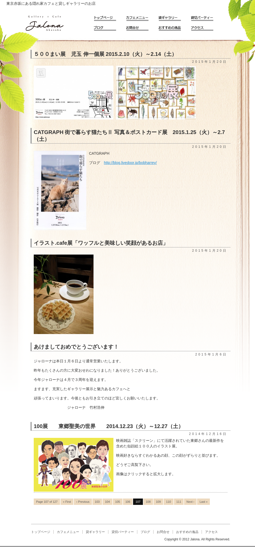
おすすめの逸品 (173, 27)
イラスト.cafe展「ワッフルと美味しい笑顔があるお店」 (101, 243)
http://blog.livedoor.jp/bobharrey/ (130, 163)
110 (168, 501)
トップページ (108, 17)
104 (107, 501)
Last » (203, 501)
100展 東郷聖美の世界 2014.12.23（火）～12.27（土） (109, 426)
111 (178, 501)
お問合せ (141, 27)
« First (67, 501)
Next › (190, 501)
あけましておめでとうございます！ (76, 347)
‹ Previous (83, 501)
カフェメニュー (141, 17)
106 (127, 501)
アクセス (206, 27)
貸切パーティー (206, 17)
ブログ (108, 27)
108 (148, 501)
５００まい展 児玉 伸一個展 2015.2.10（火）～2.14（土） (105, 54)
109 (158, 501)
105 (117, 501)
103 (97, 501)
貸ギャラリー (173, 17)
